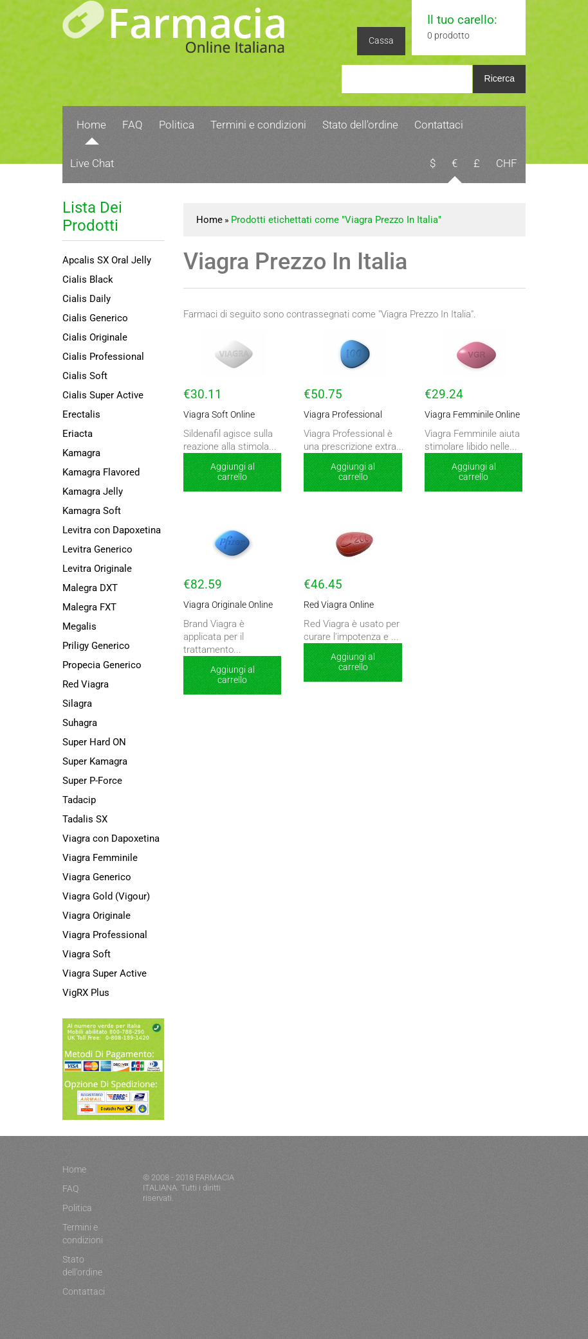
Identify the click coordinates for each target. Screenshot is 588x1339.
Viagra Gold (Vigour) (106, 896)
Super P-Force (92, 780)
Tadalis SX (84, 819)
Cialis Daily (86, 299)
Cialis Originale (94, 337)
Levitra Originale (97, 568)
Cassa (381, 40)
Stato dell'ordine (360, 124)
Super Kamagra (94, 761)
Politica (176, 124)
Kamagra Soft (91, 511)
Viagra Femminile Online (466, 415)
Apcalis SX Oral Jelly (106, 260)
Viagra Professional (104, 935)
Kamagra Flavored (101, 472)
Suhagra (79, 723)
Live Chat (92, 163)
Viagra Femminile (100, 858)
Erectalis (81, 414)
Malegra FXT (89, 607)
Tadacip (79, 800)
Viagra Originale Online (222, 605)
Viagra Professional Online (348, 415)
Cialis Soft (84, 376)
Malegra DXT (90, 588)
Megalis (79, 626)
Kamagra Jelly (92, 491)
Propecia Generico (102, 665)
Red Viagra (85, 684)
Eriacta (77, 433)
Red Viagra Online (334, 605)
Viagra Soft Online (213, 415)
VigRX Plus (85, 992)
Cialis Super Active (102, 395)
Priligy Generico (96, 646)
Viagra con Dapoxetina (111, 838)
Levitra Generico (97, 549)
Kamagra (81, 453)
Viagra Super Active (104, 973)
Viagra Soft (86, 954)
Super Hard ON (94, 742)
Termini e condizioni (258, 124)
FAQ (132, 124)
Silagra (77, 703)
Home (91, 124)
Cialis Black (87, 279)
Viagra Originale (96, 915)
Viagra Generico (96, 877)
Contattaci (438, 124)
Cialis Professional (103, 356)
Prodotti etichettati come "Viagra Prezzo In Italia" (336, 220)
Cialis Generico (95, 318)
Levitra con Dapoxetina (111, 530)
